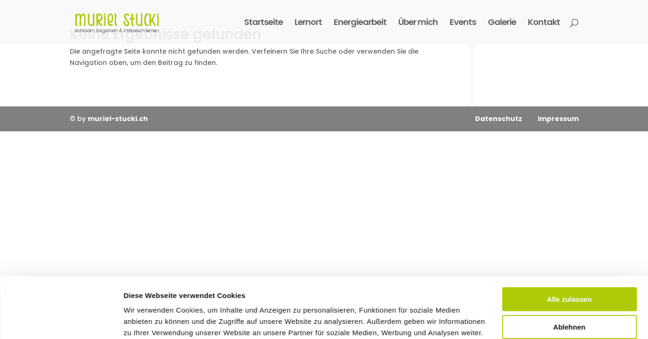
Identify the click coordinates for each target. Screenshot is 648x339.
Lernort (308, 23)
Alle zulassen (569, 238)
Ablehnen (569, 266)
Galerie (502, 23)
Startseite (263, 23)
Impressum (557, 118)
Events (463, 23)
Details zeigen (147, 320)
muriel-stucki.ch (118, 118)
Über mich (418, 23)
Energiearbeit (360, 23)
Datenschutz (498, 118)
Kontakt (544, 23)
